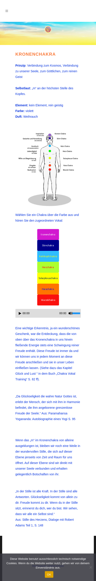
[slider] (40, 313)
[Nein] (90, 567)
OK (49, 574)
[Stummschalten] (70, 313)
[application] (48, 314)
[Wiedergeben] (20, 313)
